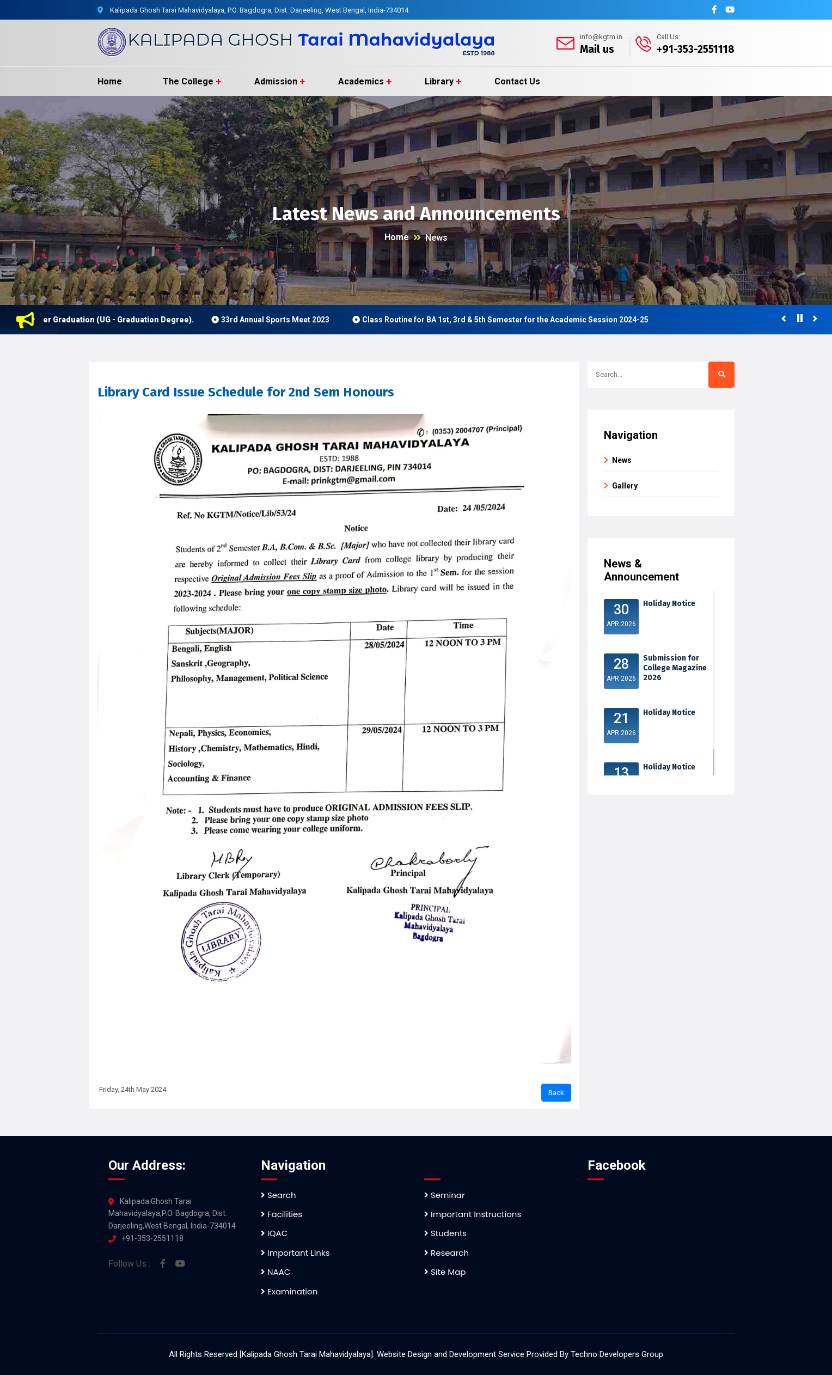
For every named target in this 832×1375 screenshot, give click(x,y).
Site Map (445, 1272)
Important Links (295, 1252)
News (436, 238)
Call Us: (668, 37)
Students (445, 1233)
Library (439, 81)
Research (446, 1252)
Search (278, 1195)
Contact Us (517, 81)
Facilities (281, 1214)
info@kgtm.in (601, 37)
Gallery (625, 485)
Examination (289, 1291)
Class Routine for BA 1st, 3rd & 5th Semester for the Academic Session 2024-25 (514, 319)
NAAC (275, 1272)
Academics (361, 81)
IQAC (274, 1233)
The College (188, 81)
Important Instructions (472, 1214)
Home (109, 81)
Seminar (444, 1195)
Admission (275, 81)
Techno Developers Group (617, 1354)
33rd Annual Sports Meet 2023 (284, 319)
